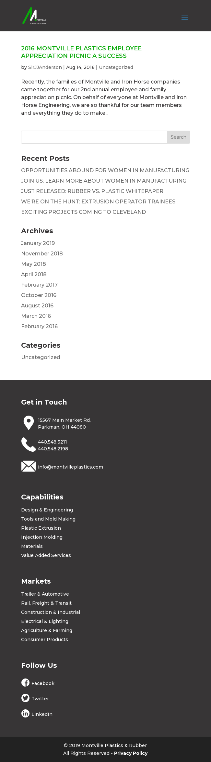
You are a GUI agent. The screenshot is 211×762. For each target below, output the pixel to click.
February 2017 (39, 285)
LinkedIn (42, 714)
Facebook (42, 683)
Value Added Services (46, 555)
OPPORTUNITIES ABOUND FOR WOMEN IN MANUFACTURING (105, 170)
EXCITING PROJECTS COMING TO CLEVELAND (83, 212)
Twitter (40, 699)
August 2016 (37, 306)
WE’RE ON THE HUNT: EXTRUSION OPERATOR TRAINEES (98, 202)
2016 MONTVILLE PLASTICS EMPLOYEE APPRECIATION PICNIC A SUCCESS (81, 52)
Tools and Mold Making (48, 519)
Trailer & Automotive (45, 594)
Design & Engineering (47, 510)
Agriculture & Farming (46, 630)
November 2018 (42, 254)
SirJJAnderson (45, 67)
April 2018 (34, 274)
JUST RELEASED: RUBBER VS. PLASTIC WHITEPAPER (92, 191)
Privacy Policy (130, 753)
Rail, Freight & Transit (46, 603)
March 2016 (36, 316)
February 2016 (39, 326)
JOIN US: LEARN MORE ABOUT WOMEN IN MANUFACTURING (103, 181)
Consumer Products (44, 639)
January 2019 (38, 243)
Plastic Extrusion (41, 528)
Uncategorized (116, 67)
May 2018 (33, 264)
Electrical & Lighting (44, 621)
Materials (32, 546)
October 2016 (38, 295)
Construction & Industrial (50, 612)
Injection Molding (42, 537)
